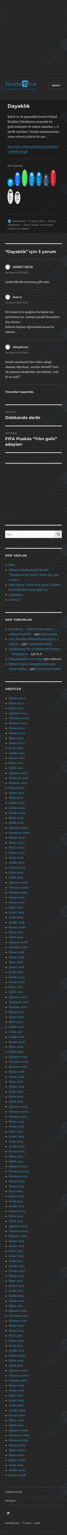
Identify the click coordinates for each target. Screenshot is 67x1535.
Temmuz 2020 (19, 832)
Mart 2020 (16, 847)
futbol (27, 224)
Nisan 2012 (16, 1276)
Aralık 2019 (17, 862)
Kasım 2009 (17, 1415)
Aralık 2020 (17, 808)
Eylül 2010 (16, 1365)
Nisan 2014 (16, 1186)
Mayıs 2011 (16, 1325)
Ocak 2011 (16, 1345)
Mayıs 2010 (16, 1385)
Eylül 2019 (16, 877)
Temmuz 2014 (19, 1171)
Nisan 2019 (16, 902)
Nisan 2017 (16, 1017)
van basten (22, 228)
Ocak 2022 (16, 748)
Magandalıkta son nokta (26, 659)
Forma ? (14, 599)
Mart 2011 (16, 1335)
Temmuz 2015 (19, 1111)
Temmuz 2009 (19, 1435)
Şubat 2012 (16, 1286)
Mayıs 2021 (16, 788)
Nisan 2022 (17, 733)
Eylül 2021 (16, 768)
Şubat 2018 (16, 967)
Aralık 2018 (16, 922)
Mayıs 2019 (17, 897)
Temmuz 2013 (19, 1231)
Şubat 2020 (17, 852)
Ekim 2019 (16, 872)
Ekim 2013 (16, 1216)
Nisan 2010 (16, 1390)
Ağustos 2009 (18, 1430)
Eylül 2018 (16, 937)
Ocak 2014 (16, 1201)
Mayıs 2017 (16, 1012)
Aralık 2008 (17, 1470)
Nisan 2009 (17, 1450)
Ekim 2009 (16, 1420)
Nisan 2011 (16, 1330)
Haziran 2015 (18, 1116)
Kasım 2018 (17, 927)
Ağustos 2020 (18, 827)
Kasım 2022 (17, 698)
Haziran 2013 (18, 1236)
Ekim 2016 (16, 1047)
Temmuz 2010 (19, 1375)
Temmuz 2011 (18, 1315)
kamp (35, 224)
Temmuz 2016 (19, 1062)
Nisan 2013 (16, 1246)
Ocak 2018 (16, 972)
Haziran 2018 (18, 947)
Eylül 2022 (16, 708)
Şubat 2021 (16, 803)
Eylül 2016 (16, 1052)
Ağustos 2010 (18, 1370)
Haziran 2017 (18, 1007)
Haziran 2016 (18, 1067)
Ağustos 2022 (18, 713)
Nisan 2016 (16, 1076)
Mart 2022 (16, 738)
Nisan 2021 (16, 793)
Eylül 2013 (16, 1221)
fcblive (52, 221)
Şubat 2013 (16, 1256)
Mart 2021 (16, 798)
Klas (12, 565)
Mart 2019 (16, 907)
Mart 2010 (16, 1395)
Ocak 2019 (16, 917)
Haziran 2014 (18, 1176)
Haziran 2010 (18, 1380)
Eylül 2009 (16, 1425)
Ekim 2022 (16, 703)
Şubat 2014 (16, 1196)
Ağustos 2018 (18, 942)
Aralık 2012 (16, 1266)
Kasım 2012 (17, 1271)
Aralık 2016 (17, 1037)
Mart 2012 (16, 1281)
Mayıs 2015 (16, 1121)
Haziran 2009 (18, 1440)
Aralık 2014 (16, 1146)
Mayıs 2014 (16, 1181)
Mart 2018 (16, 962)
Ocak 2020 (16, 857)
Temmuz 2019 (19, 887)
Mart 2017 (16, 1022)
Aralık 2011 (16, 1296)
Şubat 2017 (16, 1027)
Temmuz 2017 (19, 1002)
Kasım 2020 (17, 813)
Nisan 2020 (17, 842)
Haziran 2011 (18, 1320)
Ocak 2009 (16, 1465)
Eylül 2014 (16, 1161)
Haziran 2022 (18, 723)
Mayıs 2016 (17, 1071)
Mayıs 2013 (16, 1241)
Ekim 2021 (16, 763)
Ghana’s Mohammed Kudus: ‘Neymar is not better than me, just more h (34, 575)
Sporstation (48, 634)
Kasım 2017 (17, 982)
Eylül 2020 (16, 823)
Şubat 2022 (17, 743)
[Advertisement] (33, 40)
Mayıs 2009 (17, 1445)
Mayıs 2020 (17, 837)
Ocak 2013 (16, 1261)
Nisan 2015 (16, 1126)
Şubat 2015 (16, 1136)
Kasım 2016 (17, 1042)
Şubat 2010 (16, 1400)
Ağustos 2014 (18, 1166)
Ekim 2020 (16, 818)
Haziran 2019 (18, 892)
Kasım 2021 (17, 758)
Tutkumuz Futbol (48, 669)
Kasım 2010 (17, 1355)
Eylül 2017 (16, 992)
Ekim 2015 (16, 1096)
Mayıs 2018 (16, 952)
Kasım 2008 (17, 1475)
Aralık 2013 (16, 1206)
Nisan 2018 (16, 957)
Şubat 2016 (16, 1086)
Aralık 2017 (16, 977)
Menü (56, 85)
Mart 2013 (16, 1251)
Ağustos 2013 (18, 1226)
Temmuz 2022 (19, 718)
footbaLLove (12, 1523)
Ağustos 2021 (18, 773)
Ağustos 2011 (18, 1311)
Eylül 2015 (16, 1101)
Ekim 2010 (16, 1360)
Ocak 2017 (16, 1032)
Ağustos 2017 (18, 997)
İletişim (10, 1500)
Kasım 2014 (17, 1151)
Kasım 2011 (16, 1301)
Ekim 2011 (16, 1306)
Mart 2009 (16, 1455)
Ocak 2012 (16, 1291)
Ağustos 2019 (18, 882)
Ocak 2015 (16, 1141)
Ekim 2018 (16, 932)
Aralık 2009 (17, 1410)
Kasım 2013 (17, 1211)
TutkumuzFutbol (40, 644)
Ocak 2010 (16, 1405)
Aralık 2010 (16, 1350)
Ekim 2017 (16, 987)
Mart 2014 (16, 1191)
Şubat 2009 (17, 1460)
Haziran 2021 (18, 783)
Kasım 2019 (17, 867)
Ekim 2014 (16, 1156)
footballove (19, 221)
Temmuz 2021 (19, 778)
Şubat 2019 (16, 912)
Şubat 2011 (16, 1340)
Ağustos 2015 (18, 1106)
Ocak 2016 (16, 1091)
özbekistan (14, 224)
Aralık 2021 (16, 753)
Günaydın (16, 594)
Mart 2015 (16, 1131)
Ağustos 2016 (18, 1057)
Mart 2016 (16, 1081)
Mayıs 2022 (17, 728)
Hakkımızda (13, 1492)
